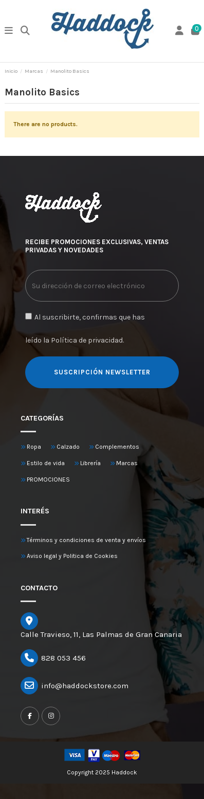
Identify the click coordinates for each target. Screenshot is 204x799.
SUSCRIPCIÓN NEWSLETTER (102, 372)
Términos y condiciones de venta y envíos (86, 540)
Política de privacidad (87, 340)
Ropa (34, 446)
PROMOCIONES (48, 479)
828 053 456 (63, 658)
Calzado (68, 446)
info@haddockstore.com (84, 685)
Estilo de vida (46, 463)
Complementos (117, 446)
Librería (90, 463)
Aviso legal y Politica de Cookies (72, 556)
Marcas (127, 463)
